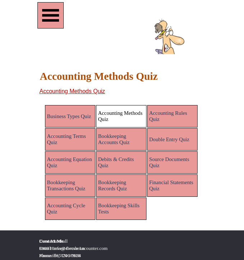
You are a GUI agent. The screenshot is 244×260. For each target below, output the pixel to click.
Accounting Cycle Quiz (66, 208)
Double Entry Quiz (169, 139)
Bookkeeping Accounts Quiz (114, 139)
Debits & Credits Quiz (116, 162)
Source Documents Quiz (169, 162)
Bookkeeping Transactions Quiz (66, 185)
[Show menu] (50, 15)
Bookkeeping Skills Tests (119, 208)
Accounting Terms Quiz (66, 139)
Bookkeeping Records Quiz (112, 185)
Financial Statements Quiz (171, 185)
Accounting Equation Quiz (69, 162)
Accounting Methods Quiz (72, 91)
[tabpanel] (122, 91)
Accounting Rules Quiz (168, 116)
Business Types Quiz (69, 116)
